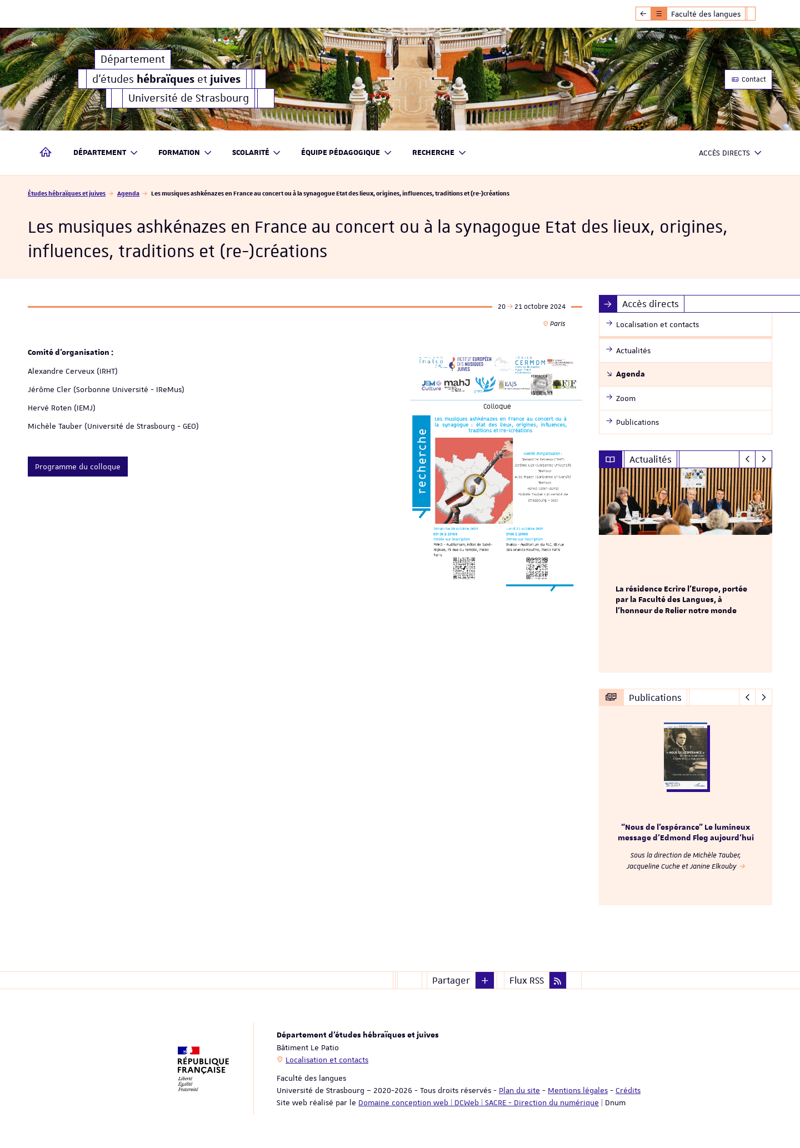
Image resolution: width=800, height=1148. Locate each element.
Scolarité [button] (257, 153)
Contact (748, 79)
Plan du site (519, 1090)
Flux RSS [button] (526, 980)
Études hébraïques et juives (67, 193)
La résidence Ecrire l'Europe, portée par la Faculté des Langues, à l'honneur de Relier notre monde (681, 600)
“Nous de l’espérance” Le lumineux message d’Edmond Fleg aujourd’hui (686, 833)
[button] (485, 980)
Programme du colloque (78, 467)
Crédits (628, 1090)
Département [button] (105, 153)
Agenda (128, 193)
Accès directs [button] (730, 153)
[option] (686, 570)
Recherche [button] (439, 153)
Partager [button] (451, 980)
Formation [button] (185, 153)
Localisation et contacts (327, 1060)
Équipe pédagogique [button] (346, 153)
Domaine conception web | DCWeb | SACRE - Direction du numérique (478, 1102)
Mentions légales (578, 1090)
